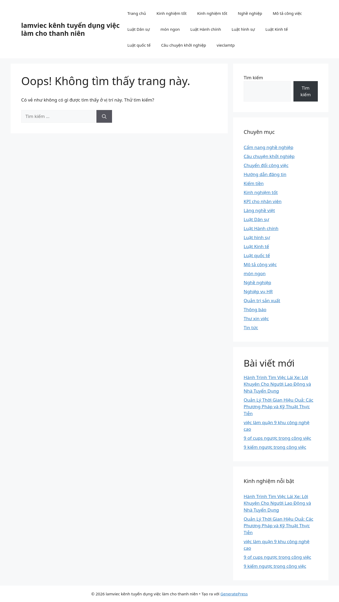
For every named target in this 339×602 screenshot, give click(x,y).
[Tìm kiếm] (104, 116)
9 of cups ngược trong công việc (277, 438)
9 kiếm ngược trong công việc (275, 447)
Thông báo (255, 309)
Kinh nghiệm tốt (172, 13)
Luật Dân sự (138, 29)
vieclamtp (226, 45)
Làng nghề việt (259, 210)
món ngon (170, 29)
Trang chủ (136, 13)
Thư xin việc (256, 318)
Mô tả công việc (287, 13)
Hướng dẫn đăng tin (265, 174)
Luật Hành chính (205, 29)
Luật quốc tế (138, 45)
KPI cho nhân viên (263, 201)
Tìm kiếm (253, 77)
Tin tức (251, 327)
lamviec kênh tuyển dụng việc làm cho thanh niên (70, 29)
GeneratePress (234, 593)
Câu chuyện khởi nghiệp (183, 45)
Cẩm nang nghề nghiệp (268, 147)
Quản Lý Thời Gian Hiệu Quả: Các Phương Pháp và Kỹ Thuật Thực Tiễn (278, 406)
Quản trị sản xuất (262, 300)
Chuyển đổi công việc (266, 165)
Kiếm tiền (254, 183)
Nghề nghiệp (250, 13)
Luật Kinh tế (276, 29)
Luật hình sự (243, 29)
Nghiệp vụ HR (258, 291)
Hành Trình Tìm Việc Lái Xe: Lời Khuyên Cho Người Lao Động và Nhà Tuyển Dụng (277, 384)
